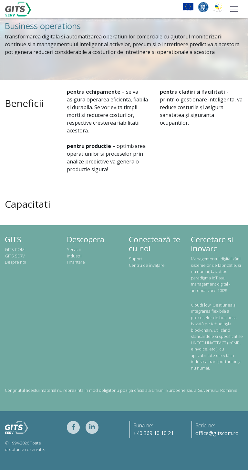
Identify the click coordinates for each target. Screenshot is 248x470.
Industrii (74, 256)
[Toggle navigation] (234, 9)
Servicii (74, 249)
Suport (135, 259)
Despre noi (15, 262)
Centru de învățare (147, 265)
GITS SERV (15, 256)
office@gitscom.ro (217, 433)
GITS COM (15, 249)
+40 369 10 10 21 (153, 433)
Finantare (76, 262)
